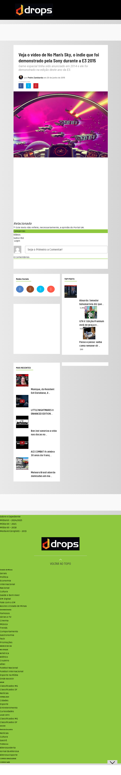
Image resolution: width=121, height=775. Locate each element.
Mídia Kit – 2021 (8, 523)
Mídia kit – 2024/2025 (11, 520)
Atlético (4, 657)
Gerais (3, 573)
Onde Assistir (7, 678)
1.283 (82, 308)
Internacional (7, 584)
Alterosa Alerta (8, 747)
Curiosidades (7, 711)
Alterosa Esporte (9, 755)
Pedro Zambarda (35, 77)
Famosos (5, 613)
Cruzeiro (4, 660)
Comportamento (9, 631)
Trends (3, 627)
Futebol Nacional (9, 667)
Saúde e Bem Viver (10, 595)
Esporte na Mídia (9, 675)
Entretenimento (5, 610)
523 (81, 328)
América (4, 653)
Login (17, 240)
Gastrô (3, 740)
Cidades (4, 700)
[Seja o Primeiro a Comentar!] (66, 249)
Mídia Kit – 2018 (8, 527)
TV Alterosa (4, 744)
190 (81, 349)
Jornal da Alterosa (9, 751)
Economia (5, 580)
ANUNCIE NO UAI (6, 646)
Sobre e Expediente (10, 516)
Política (4, 577)
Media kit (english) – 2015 (13, 531)
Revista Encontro (6, 730)
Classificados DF (8, 689)
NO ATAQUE (4, 650)
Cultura (4, 591)
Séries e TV (5, 617)
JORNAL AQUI (4, 697)
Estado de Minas (6, 570)
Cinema (4, 620)
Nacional (4, 588)
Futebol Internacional (11, 671)
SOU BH (2, 726)
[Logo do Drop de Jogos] (60, 544)
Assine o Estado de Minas (13, 606)
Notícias (4, 693)
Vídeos (17, 234)
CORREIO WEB (5, 762)
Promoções (6, 642)
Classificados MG (9, 686)
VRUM (2, 682)
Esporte (4, 704)
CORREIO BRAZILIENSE (8, 759)
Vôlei (2, 664)
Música (4, 624)
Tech (2, 638)
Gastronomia (7, 635)
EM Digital (5, 598)
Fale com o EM (7, 602)
